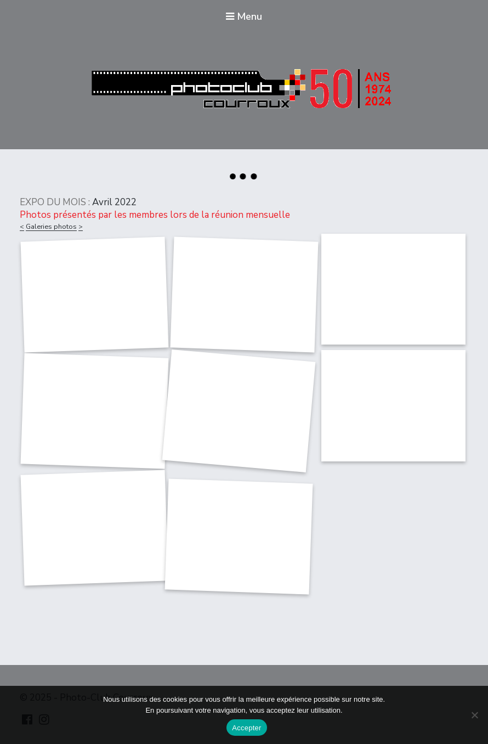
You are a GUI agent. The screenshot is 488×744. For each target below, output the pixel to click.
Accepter (246, 728)
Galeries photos (51, 227)
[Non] (474, 714)
